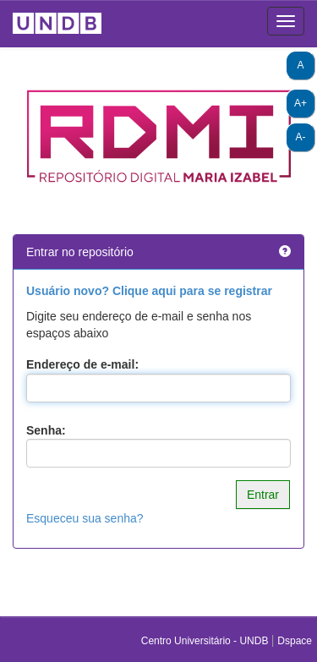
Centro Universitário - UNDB (206, 641)
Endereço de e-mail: (82, 364)
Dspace (294, 641)
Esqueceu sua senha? (85, 518)
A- (301, 137)
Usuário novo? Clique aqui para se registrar (149, 291)
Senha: (46, 430)
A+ (300, 103)
